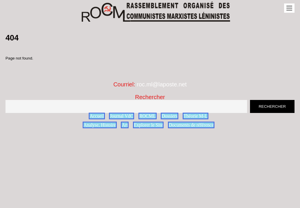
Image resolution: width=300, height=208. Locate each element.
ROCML (147, 116)
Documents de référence (191, 124)
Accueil (97, 116)
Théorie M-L (196, 116)
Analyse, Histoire (100, 124)
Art (125, 124)
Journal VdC (121, 116)
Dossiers (169, 116)
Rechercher (150, 97)
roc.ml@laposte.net (162, 84)
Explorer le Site (148, 124)
